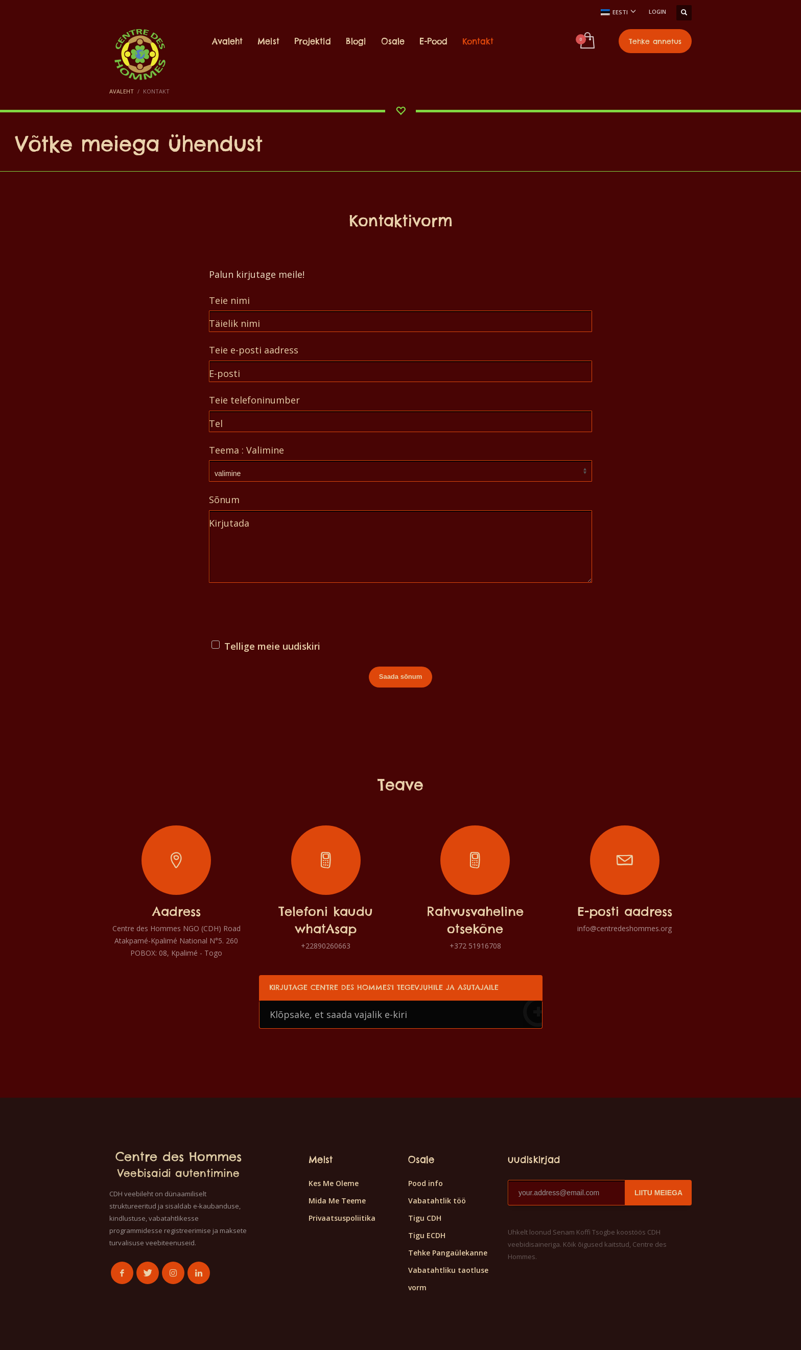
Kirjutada (229, 523)
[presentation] (286, 613)
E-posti (224, 373)
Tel (216, 423)
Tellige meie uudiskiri (272, 646)
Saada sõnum (400, 676)
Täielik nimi (234, 323)
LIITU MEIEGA (658, 1193)
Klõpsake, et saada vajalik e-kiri (406, 1014)
